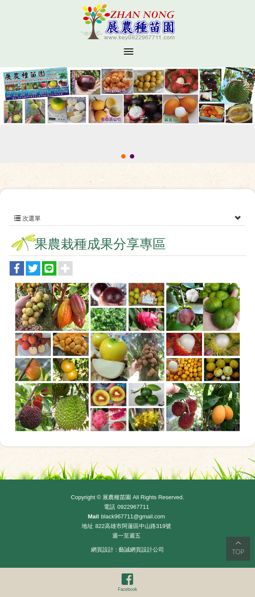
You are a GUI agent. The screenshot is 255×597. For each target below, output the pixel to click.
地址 (87, 526)
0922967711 (133, 507)
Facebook (127, 582)
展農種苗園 (127, 22)
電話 (109, 507)
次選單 (127, 218)
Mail (93, 516)
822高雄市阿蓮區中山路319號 (133, 526)
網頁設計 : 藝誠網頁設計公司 (127, 549)
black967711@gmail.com (133, 516)
